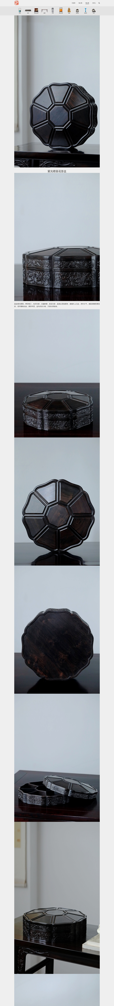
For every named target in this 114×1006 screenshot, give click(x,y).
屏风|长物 (36, 13)
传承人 (94, 3)
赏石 (94, 13)
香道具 (77, 13)
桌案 (44, 13)
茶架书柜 (61, 13)
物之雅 (80, 3)
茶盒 (20, 13)
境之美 (87, 3)
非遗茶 (73, 3)
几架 (53, 13)
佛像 (69, 13)
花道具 (85, 13)
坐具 (28, 13)
